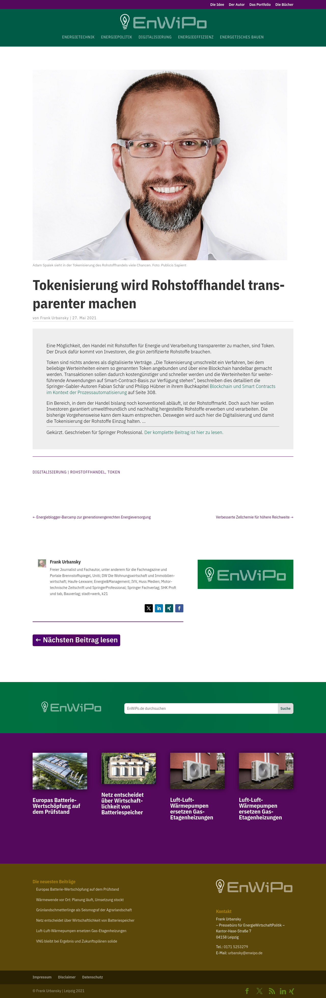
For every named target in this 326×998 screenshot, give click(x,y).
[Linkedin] (283, 991)
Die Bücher (284, 5)
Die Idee (217, 5)
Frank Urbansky (54, 318)
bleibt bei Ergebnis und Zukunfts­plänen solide (76, 941)
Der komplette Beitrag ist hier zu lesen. (183, 432)
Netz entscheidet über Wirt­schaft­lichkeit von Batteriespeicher (122, 803)
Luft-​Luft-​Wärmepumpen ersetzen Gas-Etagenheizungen (191, 808)
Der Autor (236, 5)
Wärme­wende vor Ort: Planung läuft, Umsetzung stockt (80, 900)
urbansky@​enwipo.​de (245, 953)
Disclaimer (67, 977)
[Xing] (291, 991)
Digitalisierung (50, 472)
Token (113, 472)
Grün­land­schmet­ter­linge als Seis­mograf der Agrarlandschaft (84, 910)
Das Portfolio (260, 5)
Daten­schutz (92, 977)
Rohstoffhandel (87, 472)
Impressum (42, 977)
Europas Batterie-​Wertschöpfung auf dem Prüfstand (56, 805)
